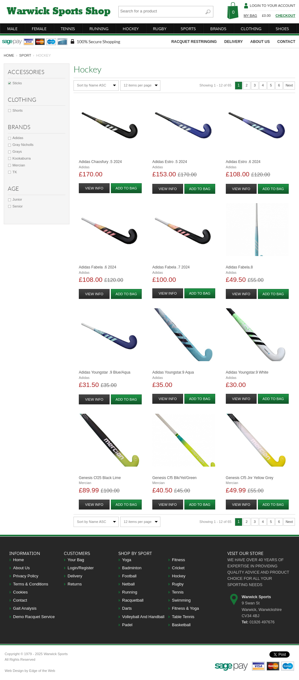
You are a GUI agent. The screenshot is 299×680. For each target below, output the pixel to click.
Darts (127, 608)
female (39, 28)
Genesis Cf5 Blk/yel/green (174, 478)
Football (129, 576)
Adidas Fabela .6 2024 (97, 267)
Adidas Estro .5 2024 (169, 162)
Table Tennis (183, 616)
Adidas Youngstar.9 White (247, 372)
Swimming (181, 600)
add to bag (126, 188)
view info (94, 188)
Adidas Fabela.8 (239, 267)
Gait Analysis (24, 608)
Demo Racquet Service (34, 616)
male (12, 28)
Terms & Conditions (30, 584)
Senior (17, 206)
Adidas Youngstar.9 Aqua (173, 372)
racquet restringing (194, 42)
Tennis (178, 592)
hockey (131, 28)
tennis (68, 28)
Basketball (181, 624)
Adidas (17, 138)
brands (218, 28)
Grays (17, 151)
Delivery (75, 576)
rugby (159, 28)
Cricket (178, 568)
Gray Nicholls (22, 145)
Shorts (17, 110)
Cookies (20, 592)
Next (289, 85)
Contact (20, 600)
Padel (127, 624)
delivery (233, 42)
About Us (21, 568)
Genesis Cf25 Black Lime (100, 478)
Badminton (131, 568)
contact (286, 42)
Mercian (18, 165)
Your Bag (76, 559)
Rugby (178, 584)
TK (14, 172)
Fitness (178, 559)
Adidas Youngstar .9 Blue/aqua (104, 372)
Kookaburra (21, 158)
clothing (251, 28)
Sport (25, 55)
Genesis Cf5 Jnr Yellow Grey (249, 478)
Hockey (178, 576)
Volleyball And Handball (143, 616)
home (9, 55)
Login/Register (81, 568)
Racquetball (133, 600)
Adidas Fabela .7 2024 (171, 267)
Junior (17, 199)
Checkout (285, 15)
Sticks (17, 83)
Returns (75, 584)
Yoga (126, 559)
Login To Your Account (272, 5)
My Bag (250, 15)
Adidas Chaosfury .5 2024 (100, 162)
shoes (282, 28)
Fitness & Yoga (185, 608)
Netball (128, 584)
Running (129, 592)
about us (260, 42)
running (98, 28)
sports (188, 28)
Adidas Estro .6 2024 (243, 162)
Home (18, 559)
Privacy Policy (25, 576)
